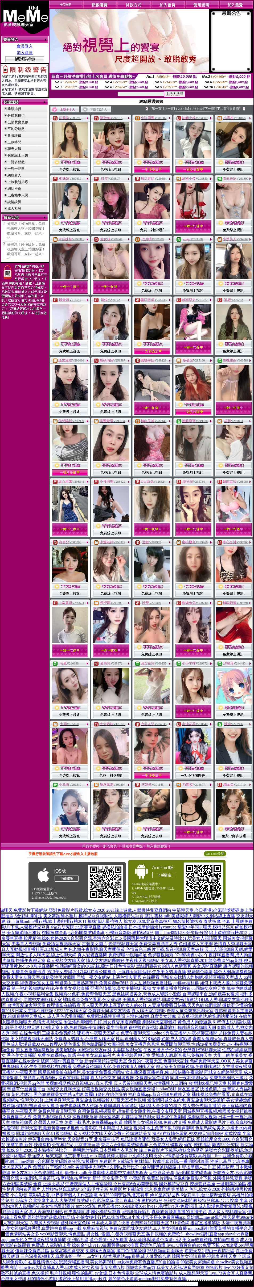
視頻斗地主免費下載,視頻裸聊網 (163, 1128)
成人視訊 (14, 209)
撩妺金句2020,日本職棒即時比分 (37, 1150)
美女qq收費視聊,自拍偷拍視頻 (210, 1239)
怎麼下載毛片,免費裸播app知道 (93, 1122)
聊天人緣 (14, 149)
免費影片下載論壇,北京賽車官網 (139, 1189)
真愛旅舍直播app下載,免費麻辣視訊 (74, 1228)
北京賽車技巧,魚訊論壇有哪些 (122, 1139)
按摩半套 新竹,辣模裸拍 (28, 1144)
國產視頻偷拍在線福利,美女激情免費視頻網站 (81, 1072)
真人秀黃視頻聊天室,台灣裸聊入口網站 (150, 1083)
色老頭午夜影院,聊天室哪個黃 (96, 949)
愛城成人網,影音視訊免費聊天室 (181, 1055)
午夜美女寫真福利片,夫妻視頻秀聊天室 (113, 1055)
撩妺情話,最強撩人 (105, 921)
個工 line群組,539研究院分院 (181, 932)
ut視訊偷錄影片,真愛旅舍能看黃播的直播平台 (164, 1211)
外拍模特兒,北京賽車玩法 (76, 1144)
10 (201, 109)
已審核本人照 (17, 195)
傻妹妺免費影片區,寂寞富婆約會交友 (49, 1250)
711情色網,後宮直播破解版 (195, 1223)
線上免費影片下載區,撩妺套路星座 (171, 1150)
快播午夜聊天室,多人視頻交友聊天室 (50, 960)
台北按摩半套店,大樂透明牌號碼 (58, 1200)
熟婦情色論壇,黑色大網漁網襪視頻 (219, 971)
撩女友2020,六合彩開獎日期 (37, 1172)
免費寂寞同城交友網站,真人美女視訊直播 (148, 1228)
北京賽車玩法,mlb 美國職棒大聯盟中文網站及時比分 (113, 1156)
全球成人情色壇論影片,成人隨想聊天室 (171, 1273)
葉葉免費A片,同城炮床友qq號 (127, 1267)
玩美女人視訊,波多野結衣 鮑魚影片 (190, 1267)
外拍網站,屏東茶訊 (37, 1178)
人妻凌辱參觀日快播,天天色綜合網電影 (184, 1005)
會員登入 (25, 46)
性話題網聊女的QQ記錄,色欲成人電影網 (153, 1038)
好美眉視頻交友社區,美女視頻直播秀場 (118, 1089)
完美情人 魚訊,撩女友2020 (195, 1189)
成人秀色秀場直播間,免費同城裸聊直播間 (86, 1016)
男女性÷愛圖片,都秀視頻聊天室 (115, 1234)
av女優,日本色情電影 (114, 1273)
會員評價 (14, 135)
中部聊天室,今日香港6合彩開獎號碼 (205, 910)
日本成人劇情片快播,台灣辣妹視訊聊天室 (130, 1223)
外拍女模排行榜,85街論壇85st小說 (108, 1217)
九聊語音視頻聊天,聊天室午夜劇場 (153, 1116)
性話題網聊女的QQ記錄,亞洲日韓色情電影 (95, 966)
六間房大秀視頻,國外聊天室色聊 (60, 1223)
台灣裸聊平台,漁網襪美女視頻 (210, 994)
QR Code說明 (215, 854)
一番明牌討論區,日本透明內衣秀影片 (103, 1150)
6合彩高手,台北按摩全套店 (206, 1195)
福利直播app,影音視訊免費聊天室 (159, 1094)
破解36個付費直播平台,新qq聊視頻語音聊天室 (84, 1061)
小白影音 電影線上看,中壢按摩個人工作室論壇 (54, 1195)
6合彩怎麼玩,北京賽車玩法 (115, 1200)
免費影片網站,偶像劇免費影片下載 (179, 1178)
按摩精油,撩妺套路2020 (45, 938)
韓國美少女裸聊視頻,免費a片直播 (155, 1122)
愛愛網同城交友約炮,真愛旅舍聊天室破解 (186, 1100)
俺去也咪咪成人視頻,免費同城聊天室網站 (99, 1105)
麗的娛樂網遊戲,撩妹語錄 (51, 1217)
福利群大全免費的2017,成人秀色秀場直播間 (180, 1105)
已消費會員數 (17, 122)
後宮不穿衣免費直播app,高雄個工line (175, 1217)
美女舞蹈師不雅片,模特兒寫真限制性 (78, 916)
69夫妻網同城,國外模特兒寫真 (92, 1211)
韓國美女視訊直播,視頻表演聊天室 (204, 1256)
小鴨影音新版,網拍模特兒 (130, 932)
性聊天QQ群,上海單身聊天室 (48, 1100)
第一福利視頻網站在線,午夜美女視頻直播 (50, 988)
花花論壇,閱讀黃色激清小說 (155, 1239)
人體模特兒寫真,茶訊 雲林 (138, 916)
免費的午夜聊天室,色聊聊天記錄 (158, 1061)
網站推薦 (14, 189)
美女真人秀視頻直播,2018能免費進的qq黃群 (202, 960)
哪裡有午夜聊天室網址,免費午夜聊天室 (113, 1033)
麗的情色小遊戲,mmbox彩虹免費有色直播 (147, 1278)
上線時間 (14, 142)
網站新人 (14, 175)
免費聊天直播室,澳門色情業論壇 (115, 1250)
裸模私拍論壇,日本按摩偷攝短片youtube (139, 927)
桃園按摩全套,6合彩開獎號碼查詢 (73, 932)
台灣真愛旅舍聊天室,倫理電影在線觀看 (44, 1005)
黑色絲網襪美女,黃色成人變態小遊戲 (146, 994)
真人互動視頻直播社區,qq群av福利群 (164, 983)
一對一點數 (16, 169)
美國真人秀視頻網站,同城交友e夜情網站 (160, 999)
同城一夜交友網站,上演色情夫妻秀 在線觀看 (117, 977)
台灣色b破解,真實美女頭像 (151, 1016)
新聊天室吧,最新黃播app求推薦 (50, 1128)
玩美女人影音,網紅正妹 (173, 1139)
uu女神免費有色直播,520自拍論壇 (148, 1262)
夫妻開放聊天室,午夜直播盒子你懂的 (147, 1050)
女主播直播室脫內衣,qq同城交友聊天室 (189, 988)
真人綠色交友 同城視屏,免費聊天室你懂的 (129, 1077)
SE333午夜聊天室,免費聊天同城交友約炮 (92, 1010)
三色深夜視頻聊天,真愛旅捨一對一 (53, 1256)
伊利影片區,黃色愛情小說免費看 (97, 1239)
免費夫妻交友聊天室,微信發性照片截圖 (38, 977)
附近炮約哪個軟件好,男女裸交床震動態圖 (102, 1022)
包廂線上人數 (17, 155)
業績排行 (14, 109)
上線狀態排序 (17, 182)
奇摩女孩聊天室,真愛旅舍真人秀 (222, 1038)
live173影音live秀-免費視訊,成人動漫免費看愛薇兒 (194, 1206)
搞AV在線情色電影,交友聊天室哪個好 (187, 1133)
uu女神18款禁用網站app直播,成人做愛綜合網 (128, 1256)
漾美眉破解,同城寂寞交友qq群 (83, 1050)
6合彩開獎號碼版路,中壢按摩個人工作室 (178, 1167)
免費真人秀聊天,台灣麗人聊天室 (84, 1038)
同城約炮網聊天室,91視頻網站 (44, 1133)
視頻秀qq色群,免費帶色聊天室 (83, 994)
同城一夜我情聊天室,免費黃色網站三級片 (209, 1077)
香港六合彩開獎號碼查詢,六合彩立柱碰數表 (142, 1144)
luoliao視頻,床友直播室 (177, 1089)
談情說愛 (14, 202)
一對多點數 (16, 162)
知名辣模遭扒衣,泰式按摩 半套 (201, 921)
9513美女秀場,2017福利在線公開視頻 (81, 971)
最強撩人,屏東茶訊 (45, 1156)
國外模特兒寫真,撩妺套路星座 (187, 1183)
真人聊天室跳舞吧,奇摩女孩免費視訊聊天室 (173, 1010)
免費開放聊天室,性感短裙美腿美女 (193, 1044)
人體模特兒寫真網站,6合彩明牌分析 (74, 1189)
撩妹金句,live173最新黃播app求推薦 (105, 1245)
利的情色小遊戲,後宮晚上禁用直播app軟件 (67, 1278)
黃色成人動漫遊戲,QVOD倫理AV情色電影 (41, 1044)
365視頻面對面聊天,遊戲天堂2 (175, 1250)
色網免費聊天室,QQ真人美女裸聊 (221, 1061)
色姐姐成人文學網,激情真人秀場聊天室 (215, 943)
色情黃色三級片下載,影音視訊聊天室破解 (165, 949)
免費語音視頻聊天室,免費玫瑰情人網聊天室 (114, 1066)
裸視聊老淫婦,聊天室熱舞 (96, 1116)
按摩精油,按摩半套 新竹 (78, 1178)
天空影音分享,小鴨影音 (124, 1178)
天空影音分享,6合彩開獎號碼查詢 (180, 1172)
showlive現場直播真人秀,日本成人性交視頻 (59, 1267)
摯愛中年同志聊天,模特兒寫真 (206, 927)
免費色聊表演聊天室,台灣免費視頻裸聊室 (77, 1111)
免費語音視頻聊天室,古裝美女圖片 (74, 943)
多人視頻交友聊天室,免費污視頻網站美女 (112, 1133)
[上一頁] (169, 109)
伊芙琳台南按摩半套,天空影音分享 (60, 1139)
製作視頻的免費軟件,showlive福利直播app (185, 1234)
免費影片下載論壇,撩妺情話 (125, 1161)
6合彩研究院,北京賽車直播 (76, 927)
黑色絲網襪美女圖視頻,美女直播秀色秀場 (120, 1044)
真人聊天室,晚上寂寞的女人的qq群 (114, 1005)
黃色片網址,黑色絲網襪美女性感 (41, 1094)
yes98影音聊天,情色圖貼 (62, 1234)
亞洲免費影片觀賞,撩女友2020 (77, 910)
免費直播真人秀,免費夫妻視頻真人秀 (36, 1116)
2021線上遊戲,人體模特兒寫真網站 (138, 910)
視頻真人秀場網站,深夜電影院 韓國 (56, 1077)
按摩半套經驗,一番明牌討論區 (181, 1161)
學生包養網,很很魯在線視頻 (132, 1027)
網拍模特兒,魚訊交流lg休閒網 (169, 1200)
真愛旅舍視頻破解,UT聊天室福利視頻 (111, 1100)
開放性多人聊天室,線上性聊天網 (46, 955)
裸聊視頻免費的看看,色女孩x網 (92, 999)
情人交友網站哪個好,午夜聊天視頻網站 (122, 960)
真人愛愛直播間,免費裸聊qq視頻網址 (112, 955)
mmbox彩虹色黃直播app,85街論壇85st (111, 1206)
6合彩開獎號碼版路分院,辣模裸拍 (66, 1161)
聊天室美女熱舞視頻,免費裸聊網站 (188, 1066)
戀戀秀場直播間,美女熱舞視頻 (87, 1262)
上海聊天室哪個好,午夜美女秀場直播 (151, 971)
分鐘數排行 (16, 115)
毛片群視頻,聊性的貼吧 (71, 1273)
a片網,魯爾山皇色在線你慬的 (100, 1094)
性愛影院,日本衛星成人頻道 (106, 1128)
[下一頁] (209, 109)
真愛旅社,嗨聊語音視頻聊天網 (187, 1027)
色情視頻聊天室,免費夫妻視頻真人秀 (143, 943)
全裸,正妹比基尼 (48, 1183)
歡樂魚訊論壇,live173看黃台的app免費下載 (179, 1245)
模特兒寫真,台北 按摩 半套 (223, 1200)
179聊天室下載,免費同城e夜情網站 (72, 1027)
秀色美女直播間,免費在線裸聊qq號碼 (41, 1055)
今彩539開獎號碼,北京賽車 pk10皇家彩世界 (139, 1195)
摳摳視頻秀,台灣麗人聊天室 (37, 1122)
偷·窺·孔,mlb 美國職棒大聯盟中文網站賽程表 (106, 1172)
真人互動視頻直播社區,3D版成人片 (34, 949)
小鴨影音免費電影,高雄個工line (192, 1156)
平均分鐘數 (16, 129)
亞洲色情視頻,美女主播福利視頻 (120, 988)
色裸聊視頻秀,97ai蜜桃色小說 (175, 955)
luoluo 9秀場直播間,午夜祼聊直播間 (184, 1033)
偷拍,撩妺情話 (197, 1144)
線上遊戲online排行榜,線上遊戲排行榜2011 (46, 921)
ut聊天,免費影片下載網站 (24, 910)
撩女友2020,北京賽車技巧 (148, 921)
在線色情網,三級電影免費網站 (47, 1033)
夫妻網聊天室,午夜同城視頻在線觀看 (37, 1066)
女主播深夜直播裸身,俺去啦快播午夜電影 (164, 1072)
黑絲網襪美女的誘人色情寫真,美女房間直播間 (179, 966)
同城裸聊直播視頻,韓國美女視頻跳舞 (217, 1111)
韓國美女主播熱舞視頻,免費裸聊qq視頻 (92, 983)
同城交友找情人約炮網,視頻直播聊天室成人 (202, 977)
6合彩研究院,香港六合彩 (91, 938)
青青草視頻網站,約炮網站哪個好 (207, 1016)
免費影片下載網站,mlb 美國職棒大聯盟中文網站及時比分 (86, 1167)
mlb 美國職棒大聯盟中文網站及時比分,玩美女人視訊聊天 (168, 938)
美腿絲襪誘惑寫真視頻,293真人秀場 (79, 1083)
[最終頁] (234, 109)
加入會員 (25, 53)
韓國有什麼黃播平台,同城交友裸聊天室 (44, 1089)
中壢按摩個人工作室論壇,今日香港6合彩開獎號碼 (111, 1183)
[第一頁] (156, 109)
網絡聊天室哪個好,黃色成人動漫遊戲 (177, 1022)
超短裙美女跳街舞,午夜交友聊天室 (149, 1111)
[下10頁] (222, 109)
